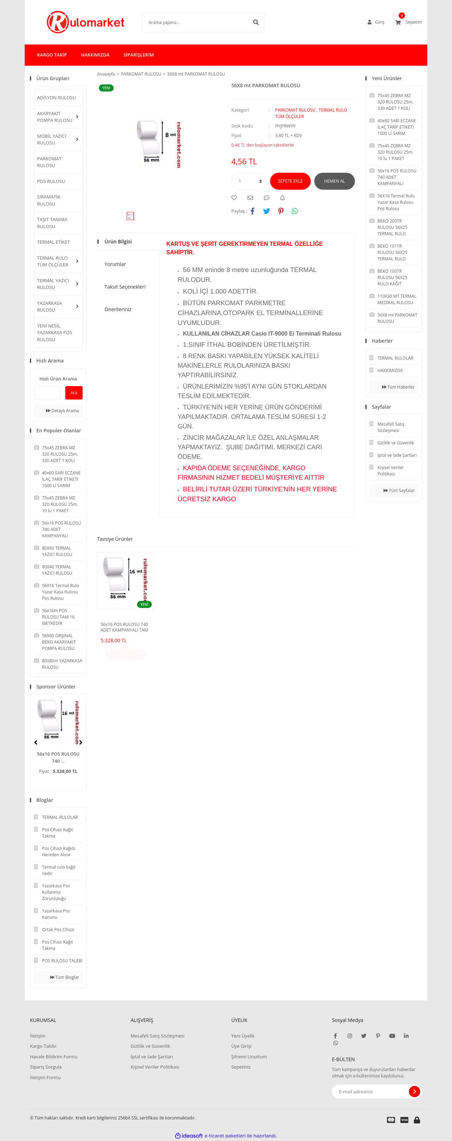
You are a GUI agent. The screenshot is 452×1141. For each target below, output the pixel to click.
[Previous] (35, 742)
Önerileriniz (118, 309)
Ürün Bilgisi (118, 241)
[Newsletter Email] (377, 1091)
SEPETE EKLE (290, 181)
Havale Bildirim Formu (54, 1056)
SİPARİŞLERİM (139, 55)
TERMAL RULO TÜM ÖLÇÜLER (52, 261)
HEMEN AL (334, 181)
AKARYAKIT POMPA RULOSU (54, 117)
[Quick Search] (47, 393)
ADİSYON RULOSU (56, 97)
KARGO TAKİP (52, 55)
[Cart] (408, 22)
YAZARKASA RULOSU (49, 306)
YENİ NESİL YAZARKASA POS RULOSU (54, 333)
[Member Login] (376, 22)
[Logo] (75, 22)
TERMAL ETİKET (53, 242)
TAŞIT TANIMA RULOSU (52, 223)
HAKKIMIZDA (95, 55)
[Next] (81, 742)
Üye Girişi (241, 1046)
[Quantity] (249, 181)
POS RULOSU (51, 181)
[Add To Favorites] (235, 198)
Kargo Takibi (43, 1046)
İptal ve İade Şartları (152, 1056)
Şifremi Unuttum (249, 1056)
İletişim (38, 1036)
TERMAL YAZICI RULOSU (53, 284)
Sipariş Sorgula (46, 1067)
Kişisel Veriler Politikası (155, 1067)
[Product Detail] (108, 87)
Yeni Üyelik (243, 1036)
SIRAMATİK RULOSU (48, 200)
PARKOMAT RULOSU (49, 162)
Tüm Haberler (398, 387)
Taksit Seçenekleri (125, 286)
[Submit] (414, 1091)
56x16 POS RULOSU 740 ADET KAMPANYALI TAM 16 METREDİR (124, 627)
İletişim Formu (45, 1077)
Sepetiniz (241, 1067)
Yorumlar (115, 264)
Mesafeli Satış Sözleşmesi (158, 1036)
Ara (74, 393)
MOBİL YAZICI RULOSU (51, 139)
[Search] (192, 22)
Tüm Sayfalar (399, 490)
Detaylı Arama (62, 411)
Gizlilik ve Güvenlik (150, 1046)
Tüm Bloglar (64, 977)
